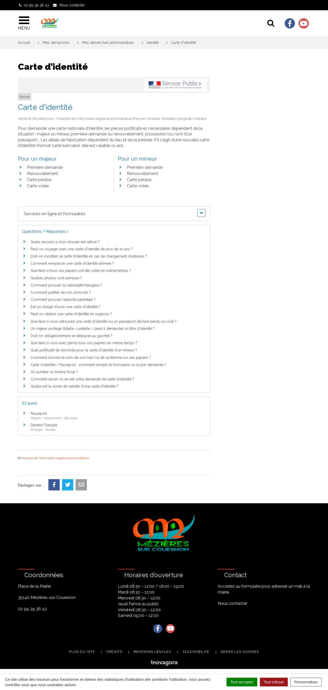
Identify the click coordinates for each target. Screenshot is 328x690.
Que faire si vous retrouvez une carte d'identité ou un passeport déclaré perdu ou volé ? (103, 321)
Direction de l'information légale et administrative (55, 458)
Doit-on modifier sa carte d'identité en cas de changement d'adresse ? (88, 256)
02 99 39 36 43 (32, 608)
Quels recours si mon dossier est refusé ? (65, 242)
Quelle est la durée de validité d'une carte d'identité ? (74, 386)
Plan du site (82, 652)
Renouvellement (42, 173)
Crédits (114, 652)
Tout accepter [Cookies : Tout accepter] (241, 682)
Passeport (38, 413)
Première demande (45, 167)
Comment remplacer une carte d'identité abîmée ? (72, 263)
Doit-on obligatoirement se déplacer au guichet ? (71, 336)
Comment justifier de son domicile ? (60, 292)
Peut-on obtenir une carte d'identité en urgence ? (71, 314)
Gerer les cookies (240, 652)
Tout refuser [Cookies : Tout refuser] (274, 682)
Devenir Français (43, 425)
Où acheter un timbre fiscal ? (54, 372)
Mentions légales (152, 652)
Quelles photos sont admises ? (56, 278)
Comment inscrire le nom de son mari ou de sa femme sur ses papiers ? (90, 358)
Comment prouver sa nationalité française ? (66, 285)
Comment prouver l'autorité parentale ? (63, 300)
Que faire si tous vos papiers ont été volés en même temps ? (80, 271)
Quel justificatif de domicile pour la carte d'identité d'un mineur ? (83, 350)
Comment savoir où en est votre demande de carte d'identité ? (82, 379)
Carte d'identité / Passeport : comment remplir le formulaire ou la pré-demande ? (98, 365)
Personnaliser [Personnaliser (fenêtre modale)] (306, 682)
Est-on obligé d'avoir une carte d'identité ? (65, 307)
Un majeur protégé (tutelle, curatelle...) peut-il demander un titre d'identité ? (92, 329)
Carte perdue (39, 179)
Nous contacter (232, 603)
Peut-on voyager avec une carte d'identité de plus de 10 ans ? (81, 249)
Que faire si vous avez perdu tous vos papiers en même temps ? (83, 343)
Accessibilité (196, 652)
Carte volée (38, 185)
